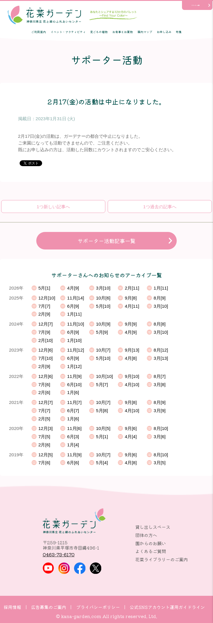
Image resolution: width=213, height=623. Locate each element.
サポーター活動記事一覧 (106, 241)
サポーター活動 (195, 5)
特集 (179, 32)
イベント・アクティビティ (68, 32)
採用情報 (12, 607)
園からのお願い (150, 543)
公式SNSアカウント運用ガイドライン (167, 607)
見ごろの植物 (99, 32)
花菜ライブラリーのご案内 (161, 559)
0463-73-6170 (59, 554)
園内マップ (145, 32)
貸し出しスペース (152, 527)
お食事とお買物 (122, 32)
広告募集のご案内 (48, 607)
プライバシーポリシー (98, 607)
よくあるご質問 (150, 551)
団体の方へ (146, 535)
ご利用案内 (38, 32)
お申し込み (164, 32)
